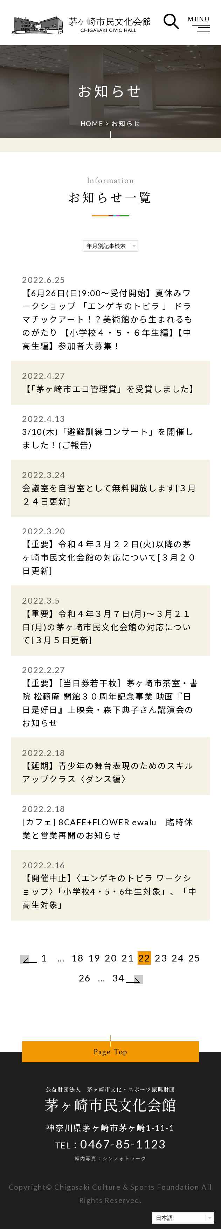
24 (178, 958)
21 (128, 958)
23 (161, 958)
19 (94, 958)
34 (118, 978)
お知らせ (125, 123)
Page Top (110, 1052)
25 (194, 958)
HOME (92, 123)
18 (77, 958)
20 (111, 958)
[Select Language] (183, 1218)
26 (85, 978)
